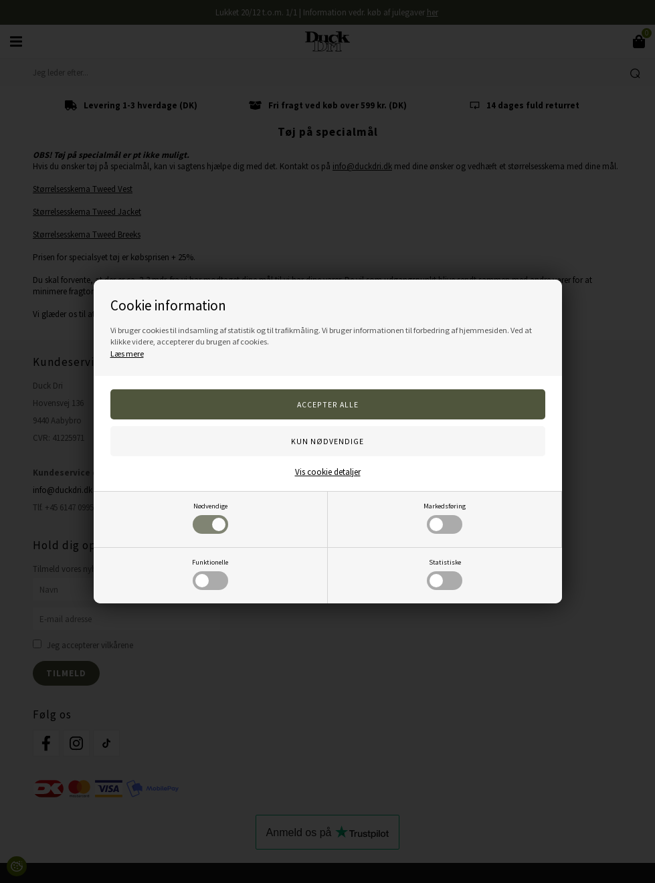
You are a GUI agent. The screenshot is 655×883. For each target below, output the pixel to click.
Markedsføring (445, 518)
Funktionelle (210, 574)
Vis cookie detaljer (328, 472)
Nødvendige (210, 518)
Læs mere (127, 354)
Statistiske (444, 574)
